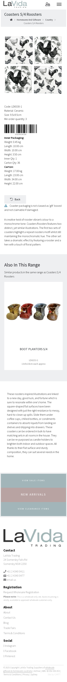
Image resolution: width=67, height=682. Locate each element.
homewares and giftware (29, 19)
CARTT (57, 674)
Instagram (9, 645)
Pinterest (9, 656)
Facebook (9, 650)
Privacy (26, 674)
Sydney (34, 674)
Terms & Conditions (14, 633)
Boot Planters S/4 (33, 349)
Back (15, 199)
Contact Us (9, 617)
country (49, 19)
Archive (37, 670)
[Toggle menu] (60, 4)
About (6, 612)
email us (11, 579)
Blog (6, 622)
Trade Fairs (9, 627)
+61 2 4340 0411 (16, 571)
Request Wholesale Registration (21, 592)
